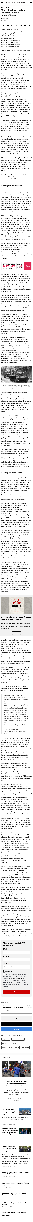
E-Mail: (5, 949)
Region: (5, 963)
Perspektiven (5, 1039)
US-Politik (5, 1043)
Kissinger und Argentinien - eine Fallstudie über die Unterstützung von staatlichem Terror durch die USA (13, 1007)
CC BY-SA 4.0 (22, 388)
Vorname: (6, 956)
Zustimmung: (7, 971)
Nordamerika (25, 1047)
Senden (16, 992)
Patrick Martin (4, 18)
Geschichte (13, 1043)
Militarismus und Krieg (18, 1039)
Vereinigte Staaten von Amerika (10, 1047)
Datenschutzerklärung (16, 978)
